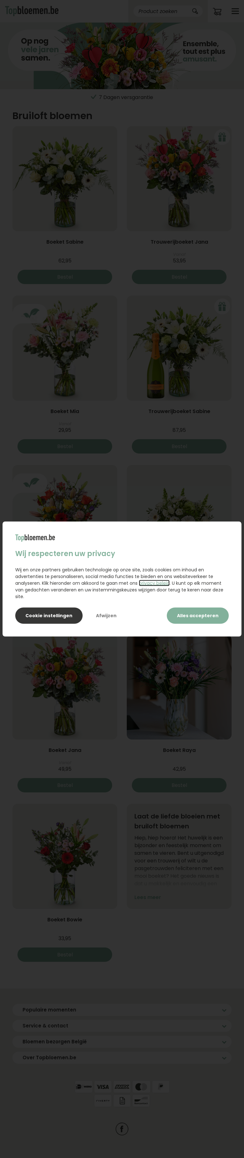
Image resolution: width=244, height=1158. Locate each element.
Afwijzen (106, 615)
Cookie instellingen (48, 615)
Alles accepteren (198, 615)
